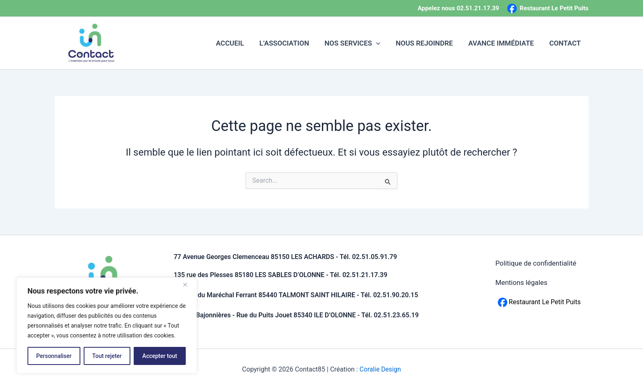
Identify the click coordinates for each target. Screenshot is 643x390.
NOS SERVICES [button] (357, 43)
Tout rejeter (107, 356)
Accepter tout (159, 356)
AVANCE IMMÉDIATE (503, 43)
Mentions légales (521, 286)
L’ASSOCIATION (290, 43)
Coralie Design (380, 369)
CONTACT (565, 43)
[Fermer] (188, 284)
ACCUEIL (238, 43)
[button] (381, 43)
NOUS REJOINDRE (427, 43)
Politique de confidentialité (536, 264)
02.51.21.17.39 (477, 8)
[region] (106, 326)
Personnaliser (53, 356)
